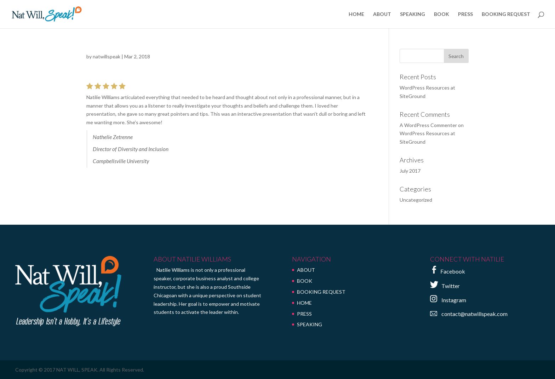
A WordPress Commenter (428, 125)
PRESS (465, 14)
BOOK (441, 14)
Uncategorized (416, 200)
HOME (356, 14)
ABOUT (382, 14)
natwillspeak (106, 56)
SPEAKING (412, 14)
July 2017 (410, 171)
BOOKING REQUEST (506, 14)
